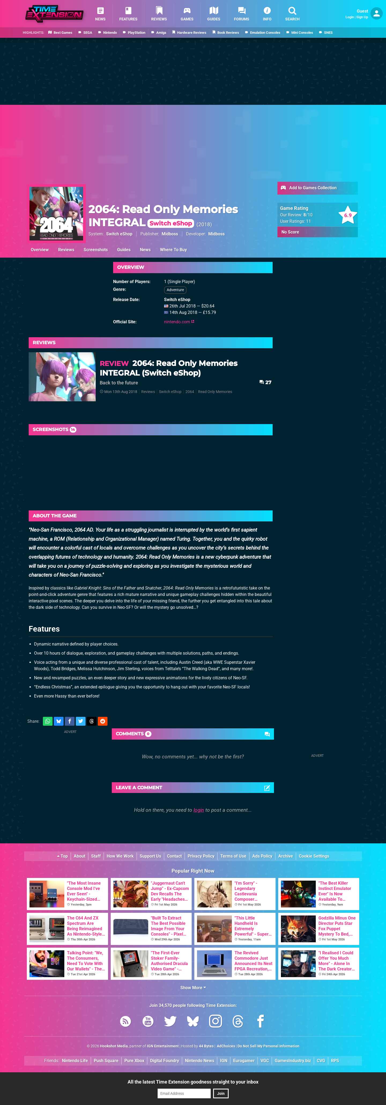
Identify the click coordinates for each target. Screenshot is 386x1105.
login (199, 810)
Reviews (66, 249)
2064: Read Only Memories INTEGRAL (163, 216)
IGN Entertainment (163, 1046)
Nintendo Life (75, 1060)
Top (62, 856)
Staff (96, 856)
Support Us (150, 856)
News (145, 249)
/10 (308, 214)
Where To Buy (173, 249)
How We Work (120, 856)
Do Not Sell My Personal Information (268, 1046)
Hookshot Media (114, 1046)
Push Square (106, 1060)
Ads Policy (262, 856)
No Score (290, 232)
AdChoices (225, 1046)
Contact (174, 856)
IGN (223, 1060)
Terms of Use (233, 856)
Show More (193, 987)
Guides (124, 249)
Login (350, 17)
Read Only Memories (215, 392)
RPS (335, 1060)
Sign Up (362, 17)
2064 (189, 392)
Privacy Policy (201, 856)
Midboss (170, 233)
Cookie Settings (314, 856)
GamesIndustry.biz (293, 1060)
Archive (285, 856)
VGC (265, 1060)
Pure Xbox (134, 1060)
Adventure (175, 290)
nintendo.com (179, 321)
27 (265, 382)
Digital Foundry (164, 1060)
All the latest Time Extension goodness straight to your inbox (193, 1082)
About (79, 856)
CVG (321, 1060)
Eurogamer (244, 1060)
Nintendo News (199, 1060)
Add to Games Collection (308, 188)
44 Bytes (206, 1046)
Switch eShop (119, 233)
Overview (40, 249)
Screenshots (96, 249)
